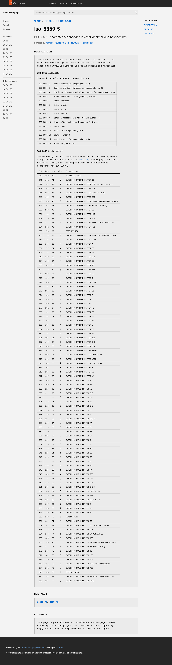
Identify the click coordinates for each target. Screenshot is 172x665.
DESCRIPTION (150, 25)
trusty (37, 21)
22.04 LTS (7, 57)
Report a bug (87, 43)
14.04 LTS (7, 74)
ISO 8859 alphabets (48, 73)
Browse (63, 3)
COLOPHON (149, 33)
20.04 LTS (7, 61)
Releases (75, 3)
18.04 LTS (7, 65)
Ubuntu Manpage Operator (33, 647)
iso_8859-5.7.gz (63, 21)
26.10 (5, 41)
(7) (84, 160)
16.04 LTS (7, 69)
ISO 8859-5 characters (50, 151)
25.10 (5, 49)
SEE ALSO (148, 29)
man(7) (48, 21)
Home (6, 21)
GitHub (59, 647)
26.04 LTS (7, 45)
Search (52, 3)
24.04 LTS (7, 53)
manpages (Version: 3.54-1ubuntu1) (62, 43)
